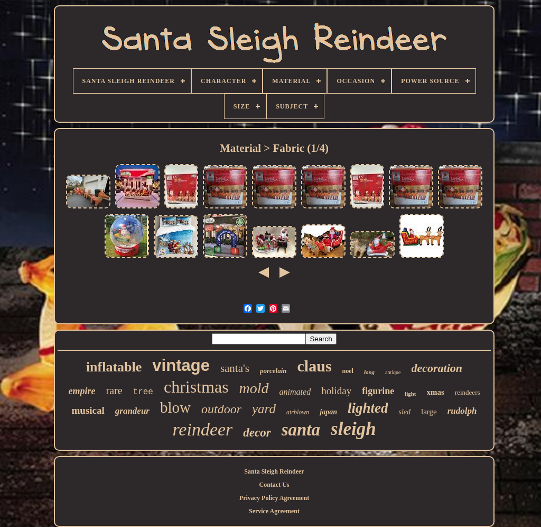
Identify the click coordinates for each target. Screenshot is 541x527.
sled (404, 412)
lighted (368, 408)
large (429, 411)
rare (114, 390)
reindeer (202, 429)
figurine (378, 391)
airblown (297, 412)
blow (175, 407)
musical (88, 410)
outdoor (221, 409)
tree (143, 392)
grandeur (132, 411)
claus (314, 366)
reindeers (467, 392)
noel (347, 371)
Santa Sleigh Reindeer (274, 471)
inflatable (114, 367)
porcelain (273, 371)
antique (392, 372)
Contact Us (274, 484)
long (369, 372)
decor (256, 432)
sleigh (353, 429)
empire (81, 391)
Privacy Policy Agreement (274, 498)
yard (264, 409)
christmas (196, 386)
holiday (336, 390)
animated (295, 391)
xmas (435, 392)
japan (328, 412)
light (410, 393)
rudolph (462, 411)
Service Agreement (274, 511)
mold (254, 388)
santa (301, 429)
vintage (181, 365)
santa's (234, 368)
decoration (437, 368)
